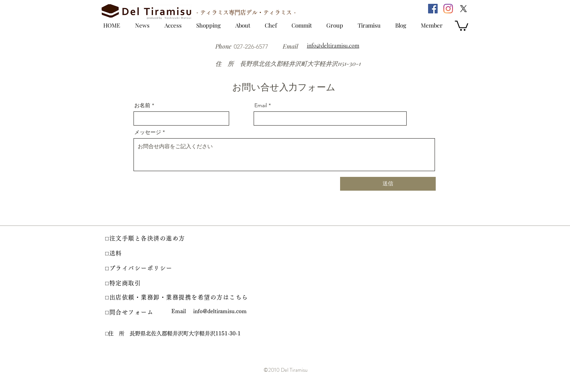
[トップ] (110, 25)
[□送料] (122, 253)
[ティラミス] (372, 25)
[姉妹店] (338, 25)
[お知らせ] (141, 25)
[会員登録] (433, 25)
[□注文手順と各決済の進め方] (151, 238)
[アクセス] (172, 25)
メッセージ (147, 132)
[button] (461, 25)
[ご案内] (244, 25)
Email (260, 105)
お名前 (142, 105)
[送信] (388, 184)
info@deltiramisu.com (220, 311)
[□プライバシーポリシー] (141, 268)
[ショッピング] (208, 25)
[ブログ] (404, 25)
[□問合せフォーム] (134, 312)
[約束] (303, 25)
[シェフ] (272, 25)
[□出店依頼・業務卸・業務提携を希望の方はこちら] (178, 297)
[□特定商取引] (128, 283)
